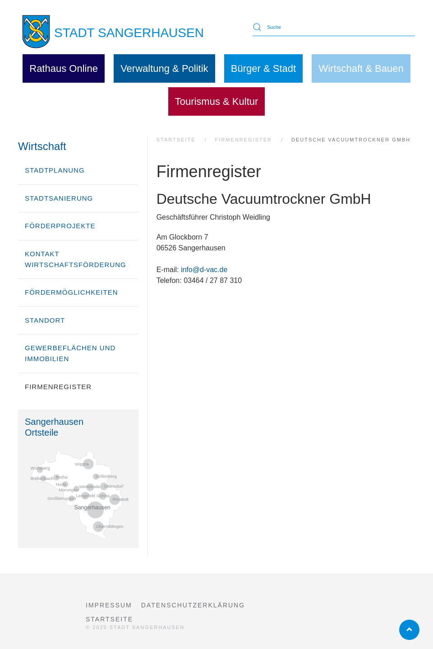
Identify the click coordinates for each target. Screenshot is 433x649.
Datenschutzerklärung (193, 605)
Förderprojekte (60, 226)
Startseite (109, 619)
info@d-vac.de (204, 269)
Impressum (109, 605)
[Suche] (334, 27)
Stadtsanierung (59, 198)
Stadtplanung (55, 170)
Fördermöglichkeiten (71, 292)
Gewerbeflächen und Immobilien (70, 353)
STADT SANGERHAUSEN (129, 33)
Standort (45, 320)
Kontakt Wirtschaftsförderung (75, 259)
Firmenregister (58, 386)
